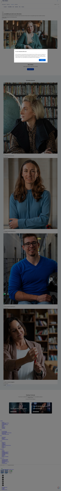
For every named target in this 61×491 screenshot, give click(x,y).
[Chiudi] (46, 50)
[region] (31, 56)
